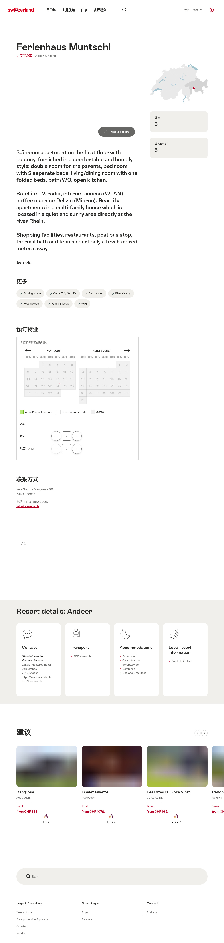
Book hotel (129, 656)
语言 (197, 9)
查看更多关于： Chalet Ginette (112, 790)
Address (152, 912)
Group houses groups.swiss (131, 662)
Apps (85, 912)
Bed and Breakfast (134, 672)
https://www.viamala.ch (36, 677)
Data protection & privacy (32, 919)
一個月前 (28, 350)
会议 (186, 10)
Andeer (79, 611)
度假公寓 (24, 56)
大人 (23, 436)
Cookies (21, 926)
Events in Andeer (181, 661)
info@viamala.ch (27, 506)
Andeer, (39, 56)
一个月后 (126, 350)
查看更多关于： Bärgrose (46, 790)
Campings (128, 668)
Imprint (20, 933)
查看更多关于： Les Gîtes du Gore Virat (177, 790)
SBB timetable (82, 656)
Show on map (179, 83)
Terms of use (24, 912)
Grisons (50, 56)
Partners (87, 919)
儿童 (27, 448)
